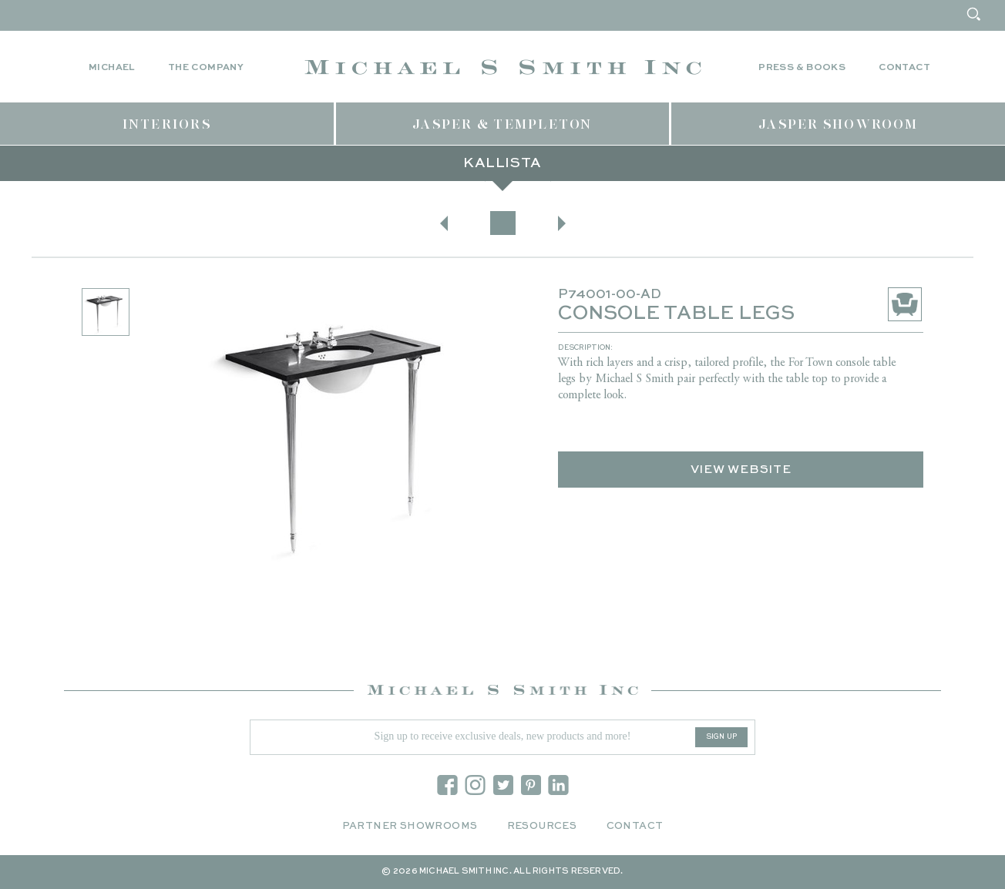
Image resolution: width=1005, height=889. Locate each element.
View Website (741, 469)
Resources (542, 826)
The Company (206, 67)
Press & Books (801, 67)
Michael (112, 67)
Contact (904, 67)
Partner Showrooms (410, 826)
